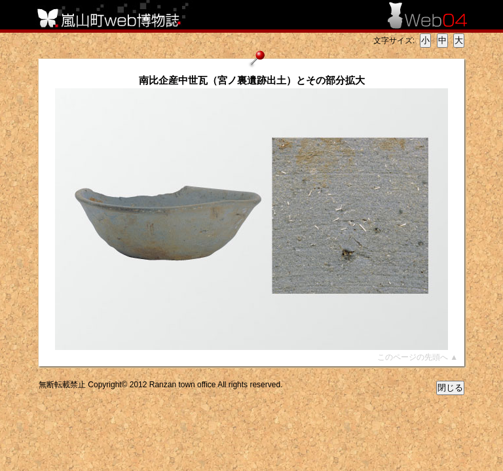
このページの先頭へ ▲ (417, 357)
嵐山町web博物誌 (117, 14)
